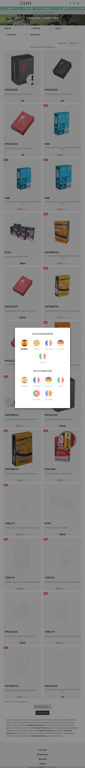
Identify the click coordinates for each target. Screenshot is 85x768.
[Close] (67, 330)
